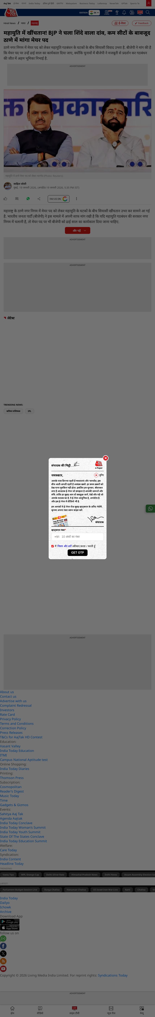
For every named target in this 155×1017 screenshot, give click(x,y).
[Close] (106, 458)
